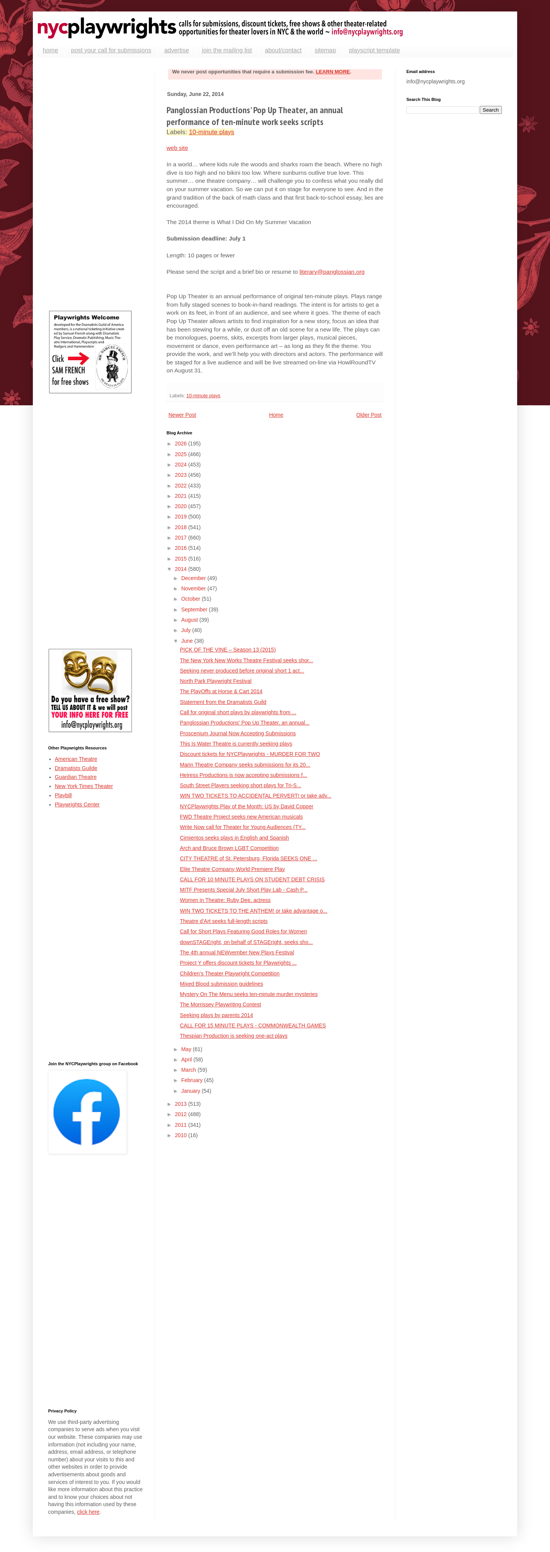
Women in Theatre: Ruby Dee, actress (225, 900)
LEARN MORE (333, 72)
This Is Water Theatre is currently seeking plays (236, 744)
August (190, 620)
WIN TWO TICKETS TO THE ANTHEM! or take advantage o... (253, 911)
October (191, 599)
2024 (181, 465)
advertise (176, 50)
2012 (181, 1114)
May (186, 1049)
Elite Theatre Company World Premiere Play (232, 869)
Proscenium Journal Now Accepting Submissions (238, 733)
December (194, 578)
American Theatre (76, 759)
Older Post (369, 415)
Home (276, 415)
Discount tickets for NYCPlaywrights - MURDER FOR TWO (250, 754)
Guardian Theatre (76, 777)
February (192, 1080)
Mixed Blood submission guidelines (221, 984)
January (191, 1091)
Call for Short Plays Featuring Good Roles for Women (243, 931)
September (195, 609)
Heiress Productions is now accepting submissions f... (243, 775)
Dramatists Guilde (76, 768)
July (186, 630)
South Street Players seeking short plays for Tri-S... (240, 785)
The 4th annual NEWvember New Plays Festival (237, 952)
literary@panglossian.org (331, 271)
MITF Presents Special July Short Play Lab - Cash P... (243, 890)
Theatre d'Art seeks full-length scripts (224, 921)
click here (88, 1512)
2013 (181, 1104)
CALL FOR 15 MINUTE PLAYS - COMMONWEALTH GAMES (253, 1025)
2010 (181, 1135)
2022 (181, 486)
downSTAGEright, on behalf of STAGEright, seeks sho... (246, 942)
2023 (181, 475)
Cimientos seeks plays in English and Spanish (234, 838)
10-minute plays (211, 132)
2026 (181, 443)
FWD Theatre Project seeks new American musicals (241, 817)
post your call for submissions (111, 50)
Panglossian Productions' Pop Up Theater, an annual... (244, 723)
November (194, 588)
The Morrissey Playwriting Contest (220, 1004)
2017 (181, 538)
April (187, 1059)
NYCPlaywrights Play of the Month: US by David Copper (246, 806)
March (189, 1070)
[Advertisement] (96, 184)
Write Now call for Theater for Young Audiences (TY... (243, 827)
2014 (181, 569)
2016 (181, 548)
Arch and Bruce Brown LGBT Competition (229, 848)
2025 (181, 454)
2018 (181, 527)
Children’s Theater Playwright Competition (230, 973)
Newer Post (182, 415)
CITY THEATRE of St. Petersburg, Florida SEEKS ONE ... (248, 858)
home (50, 50)
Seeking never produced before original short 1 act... (242, 671)
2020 (181, 506)
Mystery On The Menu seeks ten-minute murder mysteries (249, 994)
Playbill (63, 795)
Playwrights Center (77, 804)
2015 (181, 559)
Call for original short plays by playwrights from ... (238, 712)
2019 (181, 517)
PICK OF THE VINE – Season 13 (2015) (228, 650)
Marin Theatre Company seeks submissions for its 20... (245, 765)
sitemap (325, 50)
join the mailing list (227, 50)
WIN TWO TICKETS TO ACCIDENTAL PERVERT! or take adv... (256, 796)
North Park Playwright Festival (216, 681)
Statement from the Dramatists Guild (223, 702)
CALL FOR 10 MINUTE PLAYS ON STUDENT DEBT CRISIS (252, 879)
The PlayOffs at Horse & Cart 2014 (221, 691)
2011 (181, 1125)
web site (177, 148)
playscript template (374, 50)
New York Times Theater (84, 786)
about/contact (283, 50)
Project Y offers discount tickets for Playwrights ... (238, 963)
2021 (181, 496)
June (187, 641)
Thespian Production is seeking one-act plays (234, 1036)
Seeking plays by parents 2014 (216, 1015)
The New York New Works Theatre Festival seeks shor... (246, 660)
